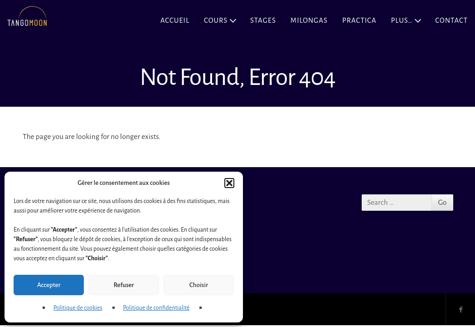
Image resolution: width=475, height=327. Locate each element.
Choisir (198, 285)
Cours (216, 20)
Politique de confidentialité (156, 308)
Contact (451, 20)
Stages (263, 20)
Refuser (123, 285)
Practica (359, 20)
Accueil (174, 20)
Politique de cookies (77, 308)
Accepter (48, 285)
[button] (229, 183)
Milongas (309, 20)
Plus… (401, 20)
